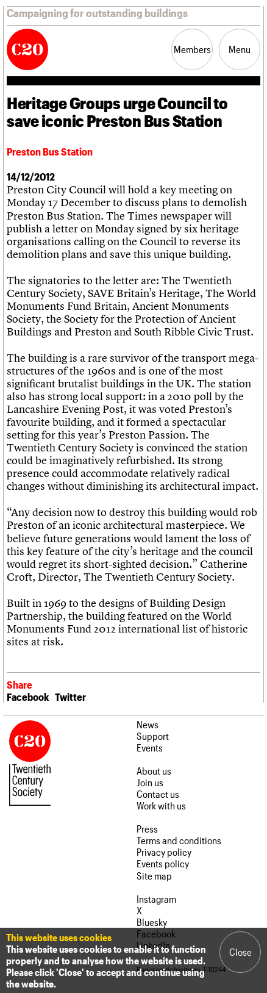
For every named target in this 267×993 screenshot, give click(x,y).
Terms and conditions (179, 840)
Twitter (70, 696)
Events (150, 747)
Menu (240, 49)
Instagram (156, 899)
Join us (150, 782)
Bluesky (152, 922)
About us (154, 770)
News (147, 724)
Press (147, 828)
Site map (154, 875)
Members (192, 49)
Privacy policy (164, 852)
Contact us (158, 794)
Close (240, 952)
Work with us (161, 805)
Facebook (28, 696)
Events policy (163, 863)
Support (153, 736)
